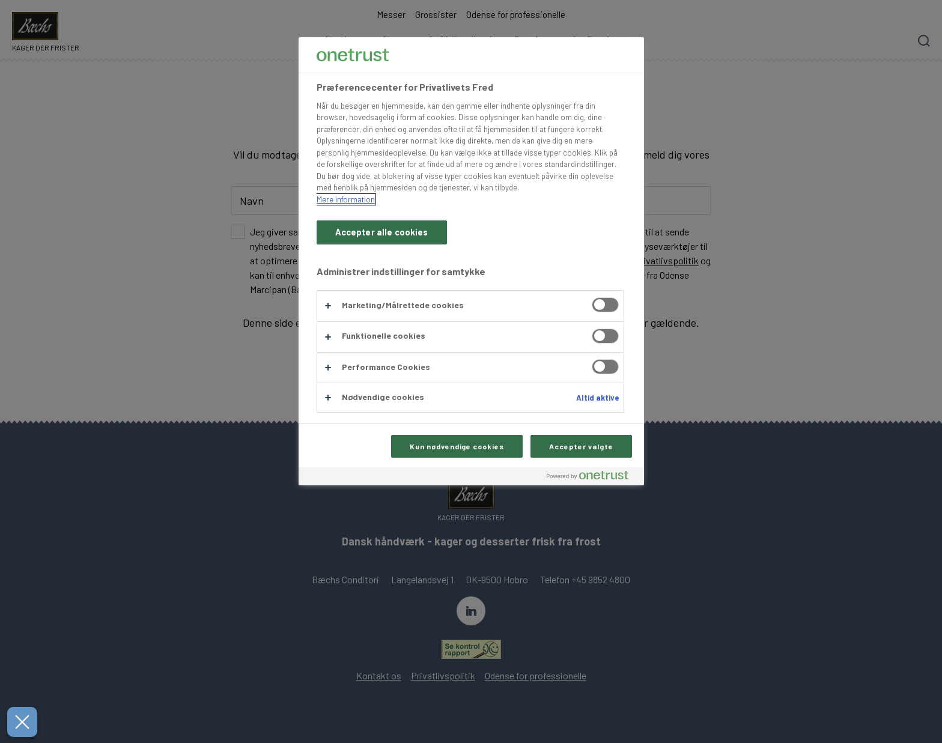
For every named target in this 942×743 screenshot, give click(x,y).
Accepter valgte (581, 446)
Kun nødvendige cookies (457, 446)
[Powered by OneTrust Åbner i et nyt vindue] (592, 477)
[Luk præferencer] (17, 722)
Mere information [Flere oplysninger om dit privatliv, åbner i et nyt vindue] (346, 199)
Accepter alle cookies (381, 232)
